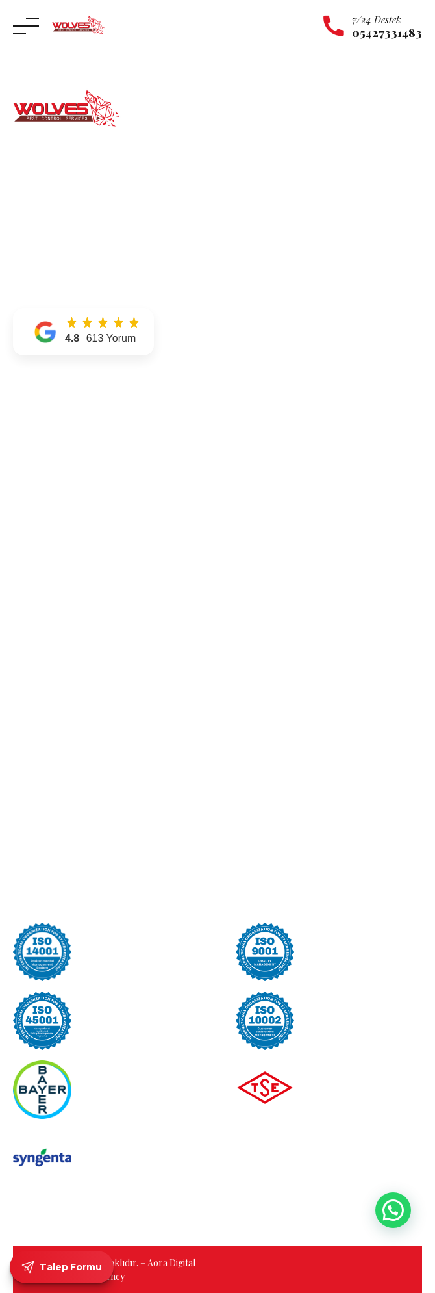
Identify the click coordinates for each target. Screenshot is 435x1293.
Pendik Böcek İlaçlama (60, 671)
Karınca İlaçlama (266, 408)
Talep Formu (61, 1267)
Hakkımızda (39, 427)
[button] (83, 331)
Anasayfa (32, 408)
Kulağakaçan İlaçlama (275, 445)
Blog (23, 501)
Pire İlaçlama (258, 575)
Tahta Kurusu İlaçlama (277, 519)
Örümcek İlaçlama (269, 464)
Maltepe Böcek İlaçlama (62, 652)
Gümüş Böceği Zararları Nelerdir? (306, 652)
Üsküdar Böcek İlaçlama (64, 708)
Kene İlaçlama (260, 427)
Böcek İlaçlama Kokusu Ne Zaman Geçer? (321, 729)
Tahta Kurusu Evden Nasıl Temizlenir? (314, 673)
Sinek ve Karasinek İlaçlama (287, 556)
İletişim (29, 482)
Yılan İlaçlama (260, 482)
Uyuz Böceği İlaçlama (275, 501)
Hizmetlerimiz (43, 445)
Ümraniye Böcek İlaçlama (66, 690)
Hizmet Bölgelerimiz (56, 464)
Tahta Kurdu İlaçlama (275, 538)
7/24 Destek (376, 19)
